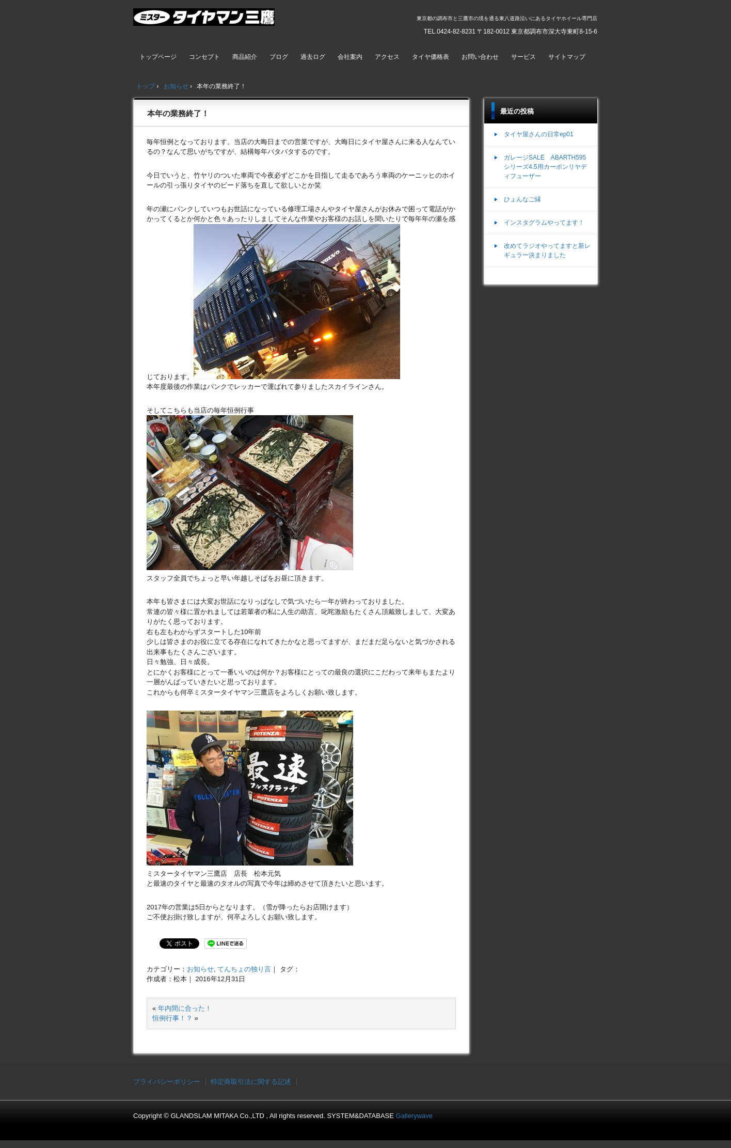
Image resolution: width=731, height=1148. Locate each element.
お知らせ (200, 969)
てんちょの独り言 (244, 969)
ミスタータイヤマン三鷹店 (205, 21)
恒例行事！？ (172, 1018)
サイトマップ (566, 56)
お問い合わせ (480, 56)
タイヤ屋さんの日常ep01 (539, 134)
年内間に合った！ (185, 1008)
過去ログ (312, 56)
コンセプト (204, 56)
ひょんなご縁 (522, 199)
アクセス (387, 56)
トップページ (158, 56)
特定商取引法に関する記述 (251, 1082)
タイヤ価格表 (430, 56)
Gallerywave (414, 1116)
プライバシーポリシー (166, 1082)
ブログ (278, 56)
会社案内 (350, 56)
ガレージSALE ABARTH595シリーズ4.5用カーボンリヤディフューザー (545, 167)
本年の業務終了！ (178, 113)
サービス (523, 56)
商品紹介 (244, 56)
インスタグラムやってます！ (544, 222)
